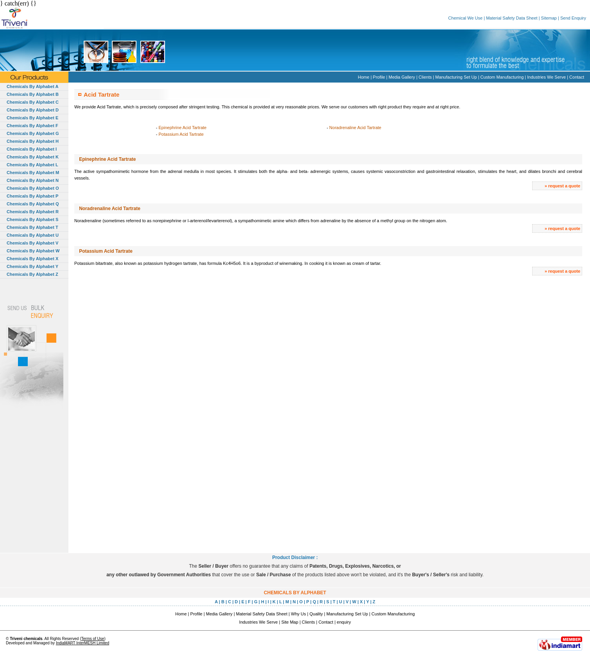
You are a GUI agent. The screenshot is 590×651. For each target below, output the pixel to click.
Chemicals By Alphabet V (32, 243)
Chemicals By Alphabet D (33, 110)
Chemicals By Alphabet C (33, 102)
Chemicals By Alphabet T (32, 227)
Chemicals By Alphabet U (33, 235)
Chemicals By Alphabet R (33, 211)
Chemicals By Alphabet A (32, 86)
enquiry (344, 622)
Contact (576, 77)
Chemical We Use (465, 18)
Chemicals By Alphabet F (32, 125)
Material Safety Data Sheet (511, 18)
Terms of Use (92, 639)
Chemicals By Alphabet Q (33, 203)
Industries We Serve (546, 77)
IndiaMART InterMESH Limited (82, 643)
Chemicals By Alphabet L (32, 164)
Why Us (298, 613)
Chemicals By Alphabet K (33, 157)
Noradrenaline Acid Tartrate (355, 127)
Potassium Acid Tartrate (181, 134)
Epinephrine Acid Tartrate (183, 127)
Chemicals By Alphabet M (33, 172)
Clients (425, 77)
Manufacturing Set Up (456, 77)
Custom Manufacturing (502, 77)
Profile (379, 77)
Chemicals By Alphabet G (33, 133)
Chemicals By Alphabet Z (32, 274)
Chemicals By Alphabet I (32, 149)
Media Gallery (402, 77)
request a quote (564, 185)
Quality (316, 613)
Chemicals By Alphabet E (32, 117)
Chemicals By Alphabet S (32, 219)
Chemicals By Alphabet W (33, 250)
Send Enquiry (573, 18)
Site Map (289, 622)
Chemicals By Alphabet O (33, 188)
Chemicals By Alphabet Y (32, 266)
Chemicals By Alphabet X (32, 258)
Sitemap (549, 18)
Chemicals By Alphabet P (32, 196)
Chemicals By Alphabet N (33, 180)
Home (363, 77)
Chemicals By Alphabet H (33, 141)
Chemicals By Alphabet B (33, 94)
